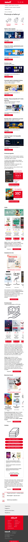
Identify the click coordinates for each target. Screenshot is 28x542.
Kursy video (16, 5)
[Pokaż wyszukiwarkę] (18, 2)
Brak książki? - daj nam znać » (13, 495)
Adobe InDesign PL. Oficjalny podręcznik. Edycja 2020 (8, 407)
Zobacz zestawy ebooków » (14, 441)
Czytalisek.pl (10, 526)
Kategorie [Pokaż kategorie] (6, 5)
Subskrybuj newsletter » (12, 499)
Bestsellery (18, 7)
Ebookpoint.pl (17, 523)
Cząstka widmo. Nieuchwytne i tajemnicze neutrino (8, 337)
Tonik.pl (11, 538)
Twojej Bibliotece (19, 364)
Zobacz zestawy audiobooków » (14, 444)
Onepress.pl (9, 520)
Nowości (14, 7)
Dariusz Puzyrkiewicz (8, 235)
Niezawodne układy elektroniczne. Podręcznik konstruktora (16, 337)
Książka (16, 181)
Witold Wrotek (16, 338)
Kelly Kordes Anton (7, 409)
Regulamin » (9, 249)
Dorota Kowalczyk (8, 287)
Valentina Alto (8, 470)
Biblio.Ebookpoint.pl (11, 528)
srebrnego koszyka (9, 417)
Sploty (16, 526)
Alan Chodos (7, 338)
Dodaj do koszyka (14, 184)
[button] (23, 224)
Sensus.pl (16, 520)
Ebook (16, 182)
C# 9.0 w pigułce (16, 284)
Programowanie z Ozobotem (8, 285)
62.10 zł (9, 341)
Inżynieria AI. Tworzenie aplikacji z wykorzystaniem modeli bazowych (13, 465)
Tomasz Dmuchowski (16, 235)
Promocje (11, 7)
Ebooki (13, 5)
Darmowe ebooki (8, 9)
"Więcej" (16, 353)
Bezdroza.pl (9, 523)
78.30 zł (17, 341)
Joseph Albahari (16, 287)
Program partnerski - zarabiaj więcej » (15, 493)
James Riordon (11, 338)
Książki (10, 5)
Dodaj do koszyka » (14, 475)
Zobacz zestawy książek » (14, 439)
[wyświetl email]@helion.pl (10, 535)
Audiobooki (7, 7)
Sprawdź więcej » (8, 42)
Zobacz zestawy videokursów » (14, 447)
